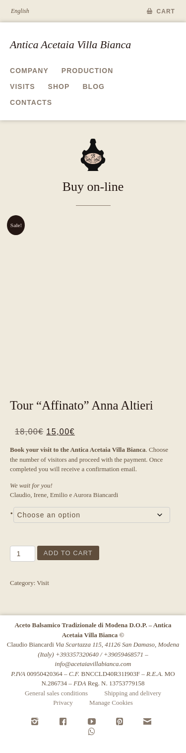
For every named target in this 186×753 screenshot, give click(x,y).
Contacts (31, 102)
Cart (166, 11)
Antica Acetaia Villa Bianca (70, 44)
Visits (22, 86)
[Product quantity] (22, 554)
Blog (93, 86)
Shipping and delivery (132, 693)
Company (29, 71)
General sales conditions (56, 693)
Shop (59, 86)
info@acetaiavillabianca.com (93, 664)
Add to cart (68, 553)
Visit (43, 582)
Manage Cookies (111, 702)
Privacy (63, 702)
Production (88, 71)
